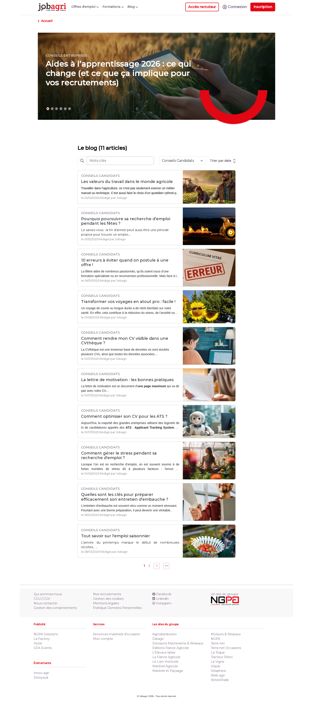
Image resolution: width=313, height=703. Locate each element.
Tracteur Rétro (222, 657)
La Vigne (217, 662)
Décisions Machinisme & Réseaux (177, 643)
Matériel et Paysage (167, 671)
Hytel (38, 643)
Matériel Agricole (165, 666)
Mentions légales (106, 603)
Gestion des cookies (108, 599)
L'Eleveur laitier (163, 652)
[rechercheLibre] (120, 161)
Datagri (158, 639)
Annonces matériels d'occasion (116, 634)
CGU (37, 599)
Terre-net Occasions (226, 648)
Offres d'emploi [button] (85, 7)
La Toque (218, 652)
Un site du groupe (224, 594)
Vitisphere (218, 671)
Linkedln (160, 599)
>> (166, 566)
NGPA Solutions (46, 634)
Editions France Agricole (170, 648)
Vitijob (215, 666)
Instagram (161, 603)
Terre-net (218, 643)
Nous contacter (45, 603)
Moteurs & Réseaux (226, 634)
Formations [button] (113, 7)
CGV (46, 599)
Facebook (161, 594)
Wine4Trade (220, 680)
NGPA (215, 639)
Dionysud (41, 677)
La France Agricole (166, 657)
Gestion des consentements (55, 608)
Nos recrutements (107, 594)
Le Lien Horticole (165, 662)
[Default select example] (182, 161)
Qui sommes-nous (48, 594)
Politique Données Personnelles (117, 608)
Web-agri (218, 675)
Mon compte (103, 639)
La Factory (42, 639)
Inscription (262, 7)
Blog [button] (132, 7)
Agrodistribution (164, 634)
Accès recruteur (202, 7)
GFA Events (43, 648)
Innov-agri (41, 673)
